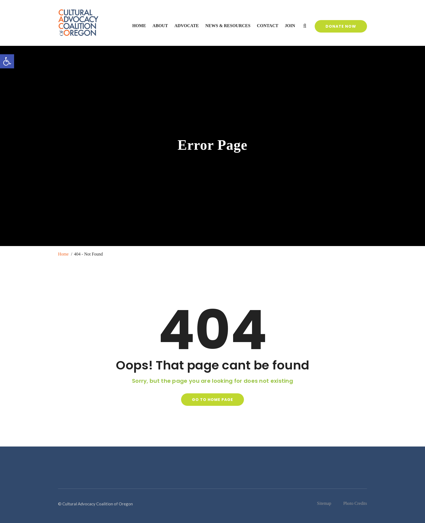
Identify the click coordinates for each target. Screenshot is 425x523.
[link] (7, 61)
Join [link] (290, 25)
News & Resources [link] (227, 25)
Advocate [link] (186, 25)
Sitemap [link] (324, 503)
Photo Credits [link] (355, 503)
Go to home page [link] (212, 399)
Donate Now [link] (341, 26)
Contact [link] (267, 25)
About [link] (160, 25)
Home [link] (139, 25)
